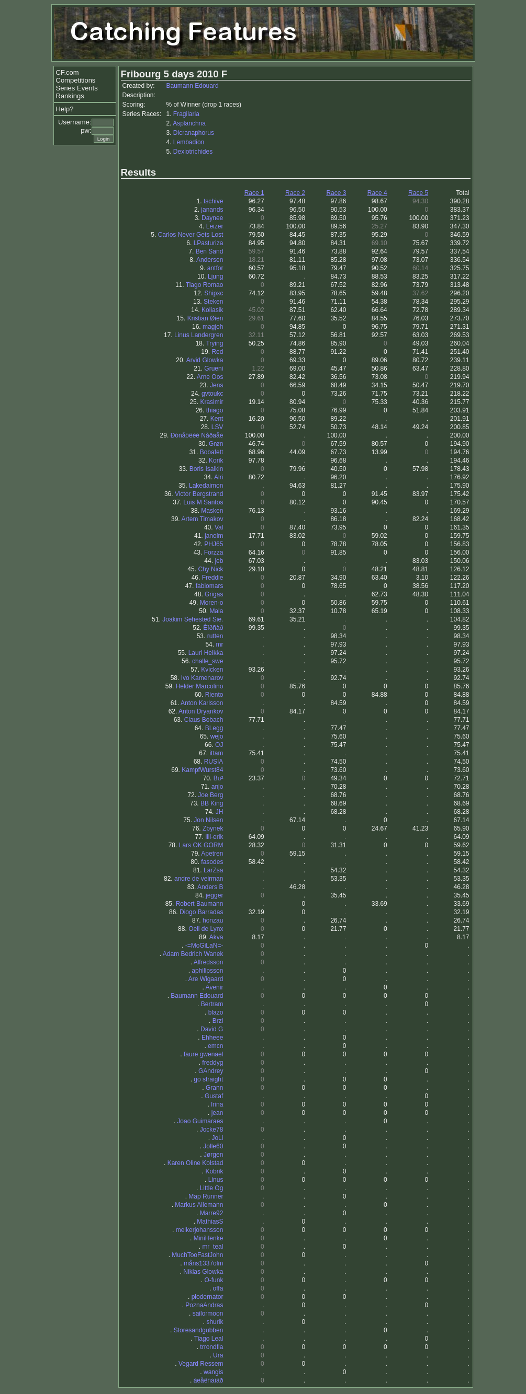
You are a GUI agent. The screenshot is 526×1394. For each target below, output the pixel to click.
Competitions (76, 80)
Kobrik (214, 1171)
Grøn (216, 443)
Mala (216, 611)
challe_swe (207, 661)
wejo (216, 736)
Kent (216, 418)
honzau (213, 920)
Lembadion (188, 142)
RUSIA (213, 761)
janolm (214, 535)
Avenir (214, 987)
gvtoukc (212, 393)
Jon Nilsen (208, 820)
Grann (214, 1087)
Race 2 (295, 193)
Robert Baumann (199, 903)
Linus (215, 1179)
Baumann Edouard (192, 85)
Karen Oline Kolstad (195, 1163)
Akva (216, 937)
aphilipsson (207, 970)
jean (217, 1112)
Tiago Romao (204, 285)
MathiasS (210, 1221)
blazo (215, 1012)
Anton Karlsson (202, 703)
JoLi (217, 1138)
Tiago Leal (208, 1338)
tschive (213, 201)
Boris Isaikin (206, 469)
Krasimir (211, 402)
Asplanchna (189, 123)
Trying (214, 343)
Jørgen (213, 1154)
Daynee (212, 218)
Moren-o (211, 602)
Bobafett (211, 452)
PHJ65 (213, 544)
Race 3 (336, 193)
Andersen (209, 259)
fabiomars (209, 586)
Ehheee (212, 1037)
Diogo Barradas (201, 912)
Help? (65, 109)
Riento (214, 694)
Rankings (70, 96)
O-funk (213, 1280)
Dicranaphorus (193, 132)
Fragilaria (186, 114)
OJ (219, 744)
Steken (213, 301)
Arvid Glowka (204, 360)
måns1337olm (203, 1263)
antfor (215, 268)
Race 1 (254, 193)
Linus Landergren (198, 335)
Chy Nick (210, 569)
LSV (217, 427)
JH (219, 811)
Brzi (217, 1020)
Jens (216, 385)
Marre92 (211, 1213)
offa (218, 1288)
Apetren (212, 853)
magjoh (213, 326)
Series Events (77, 88)
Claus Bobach (203, 719)
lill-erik (214, 836)
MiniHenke (208, 1238)
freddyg (212, 1062)
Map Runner (205, 1196)
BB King (211, 803)
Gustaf (214, 1096)
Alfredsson (208, 962)
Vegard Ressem (200, 1363)
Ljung (215, 276)
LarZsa (213, 870)
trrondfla (211, 1347)
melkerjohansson (199, 1230)
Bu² (218, 778)
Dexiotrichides (192, 151)
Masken (212, 510)
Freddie (212, 577)
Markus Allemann (199, 1204)
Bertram (212, 1004)
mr (219, 644)
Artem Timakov (202, 519)
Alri (218, 477)
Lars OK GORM (201, 845)
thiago (214, 410)
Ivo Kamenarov (202, 678)
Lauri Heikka (205, 652)
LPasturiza (208, 243)
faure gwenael (203, 1054)
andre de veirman (198, 878)
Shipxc (213, 293)
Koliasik (212, 310)
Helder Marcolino (199, 686)
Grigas (214, 594)
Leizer (214, 226)
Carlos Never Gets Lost (190, 234)
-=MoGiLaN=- (204, 945)
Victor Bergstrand (199, 494)
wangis (213, 1372)
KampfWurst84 (202, 770)
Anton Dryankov (200, 711)
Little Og (211, 1188)
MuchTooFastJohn (197, 1255)
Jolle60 (213, 1146)
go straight (208, 1079)
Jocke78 (211, 1129)
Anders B (210, 887)
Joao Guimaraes (200, 1121)
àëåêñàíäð (208, 1380)
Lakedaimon (206, 485)
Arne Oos (210, 377)
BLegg (214, 728)
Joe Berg (210, 795)
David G (211, 1029)
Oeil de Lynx (205, 928)
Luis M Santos (203, 502)
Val (219, 527)
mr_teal (212, 1246)
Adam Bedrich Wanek (193, 954)
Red (217, 351)
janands (212, 209)
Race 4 (377, 193)
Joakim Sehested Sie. (192, 619)
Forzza (213, 552)
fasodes (212, 862)
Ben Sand (209, 251)
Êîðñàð (213, 627)
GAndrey (210, 1071)
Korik (216, 460)
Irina (217, 1104)
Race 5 (418, 193)
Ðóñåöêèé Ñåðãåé (197, 435)
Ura (218, 1355)
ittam (216, 753)
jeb (219, 560)
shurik (214, 1322)
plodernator (207, 1296)
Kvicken (212, 669)
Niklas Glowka (203, 1271)
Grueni (213, 368)
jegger (214, 895)
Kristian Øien (205, 318)
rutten (215, 636)
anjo (217, 786)
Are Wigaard (205, 979)
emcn (215, 1046)
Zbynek (213, 828)
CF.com (67, 72)
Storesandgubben (198, 1330)
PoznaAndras (204, 1305)
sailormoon (208, 1313)
